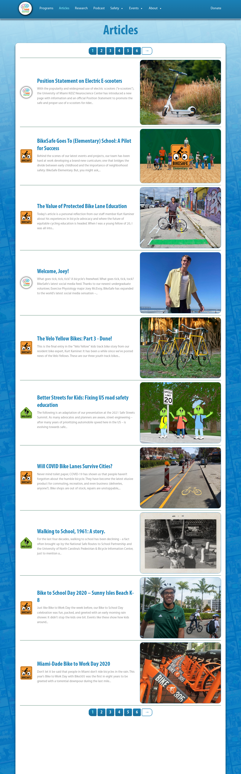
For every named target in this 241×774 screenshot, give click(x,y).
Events (136, 8)
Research (81, 8)
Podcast (99, 8)
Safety (117, 8)
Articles (64, 8)
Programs (46, 8)
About (155, 8)
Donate (216, 8)
